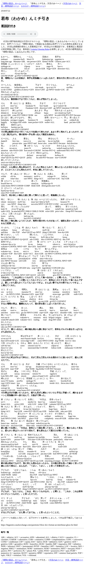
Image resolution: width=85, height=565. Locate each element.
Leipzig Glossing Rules (40, 49)
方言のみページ (70, 3)
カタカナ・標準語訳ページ (33, 6)
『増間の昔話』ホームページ (14, 3)
